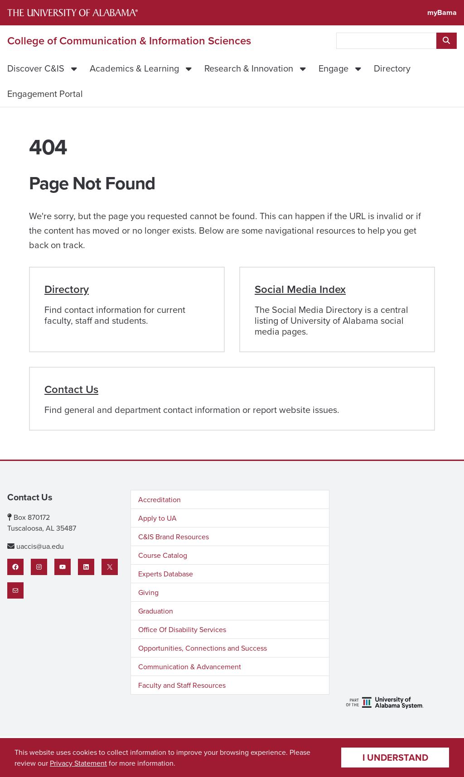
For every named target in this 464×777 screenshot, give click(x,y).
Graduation (155, 611)
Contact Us (71, 389)
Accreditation (159, 499)
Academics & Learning (134, 68)
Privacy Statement (78, 763)
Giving (148, 592)
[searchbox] (386, 41)
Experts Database (165, 574)
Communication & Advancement (189, 666)
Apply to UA (157, 518)
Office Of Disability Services (182, 629)
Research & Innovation (248, 68)
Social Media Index (300, 289)
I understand (395, 757)
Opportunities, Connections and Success (202, 648)
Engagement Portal (45, 93)
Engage (333, 68)
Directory (392, 68)
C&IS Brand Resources (173, 537)
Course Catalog (162, 555)
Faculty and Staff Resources (182, 685)
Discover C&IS (35, 68)
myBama (442, 12)
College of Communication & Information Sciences (129, 41)
